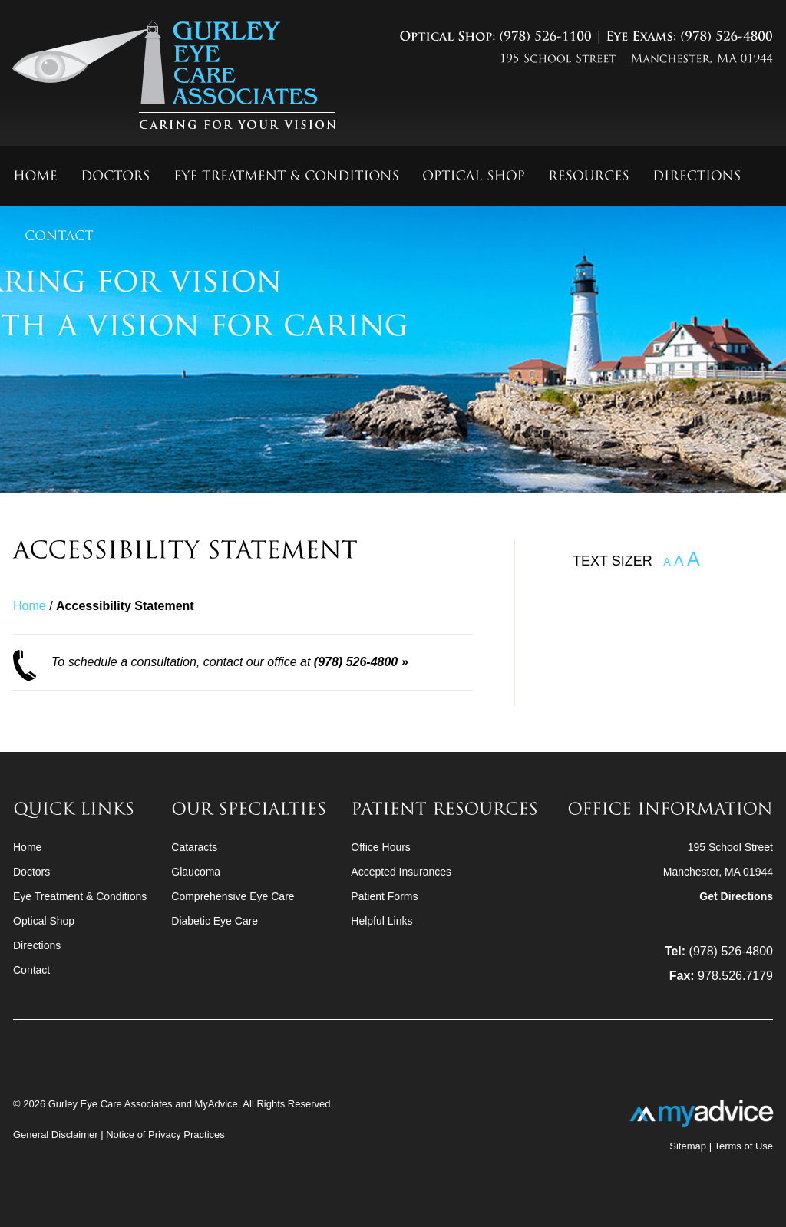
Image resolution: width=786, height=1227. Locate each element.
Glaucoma (195, 872)
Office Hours (381, 847)
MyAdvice (215, 1104)
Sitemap (687, 1146)
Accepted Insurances (401, 872)
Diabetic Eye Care (214, 921)
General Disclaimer (57, 1134)
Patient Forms (384, 896)
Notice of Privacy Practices (165, 1134)
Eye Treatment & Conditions (80, 896)
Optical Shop (43, 921)
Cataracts (194, 847)
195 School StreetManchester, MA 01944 (718, 871)
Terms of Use (743, 1146)
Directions (37, 945)
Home (29, 605)
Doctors (31, 872)
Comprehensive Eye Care (232, 896)
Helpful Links (381, 921)
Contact (31, 970)
